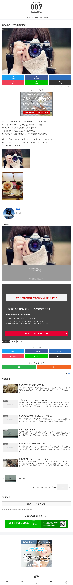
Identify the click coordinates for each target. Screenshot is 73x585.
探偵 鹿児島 (6, 341)
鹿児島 (19, 341)
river (18, 209)
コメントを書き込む (36, 504)
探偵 (13, 341)
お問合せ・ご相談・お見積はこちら (36, 333)
